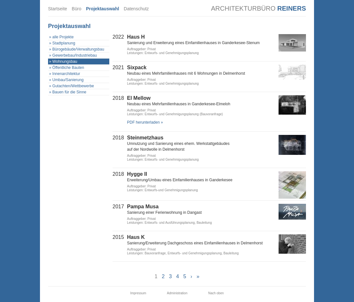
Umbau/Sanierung (68, 80)
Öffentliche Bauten (68, 67)
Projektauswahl (102, 8)
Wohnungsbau (64, 61)
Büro (77, 8)
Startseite (57, 8)
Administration (177, 293)
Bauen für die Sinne (69, 92)
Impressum (138, 293)
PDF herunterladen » (145, 122)
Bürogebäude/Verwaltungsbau (78, 49)
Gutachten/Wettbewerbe (73, 86)
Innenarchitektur (66, 73)
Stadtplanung (63, 43)
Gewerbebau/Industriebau (74, 55)
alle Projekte (63, 37)
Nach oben (216, 293)
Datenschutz (136, 8)
